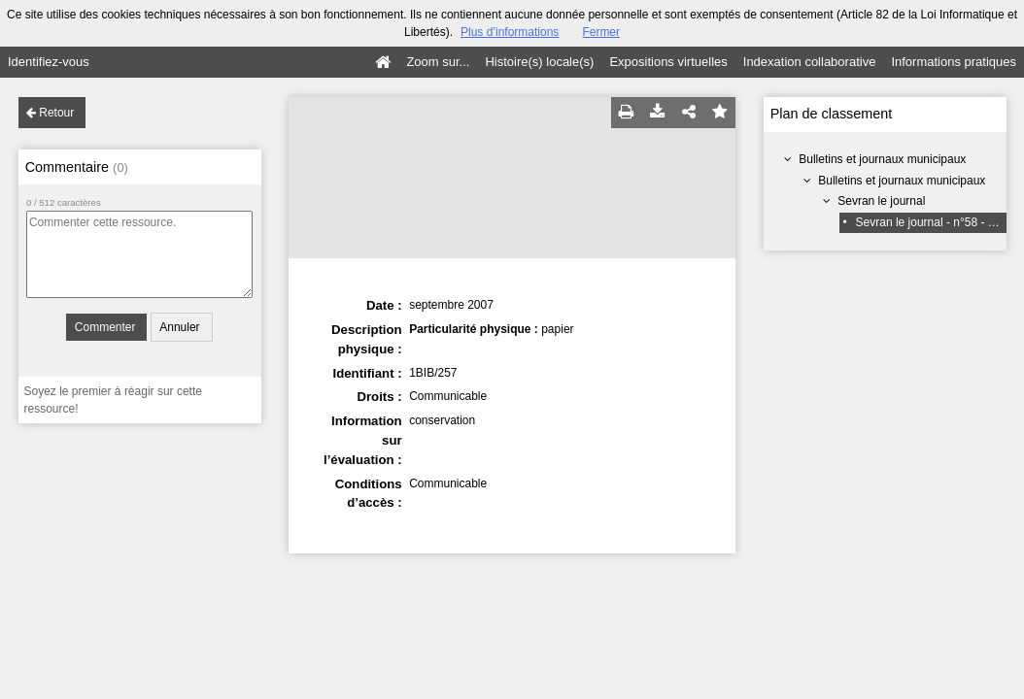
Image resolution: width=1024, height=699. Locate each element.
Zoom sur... (437, 61)
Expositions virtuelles (668, 61)
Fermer (601, 32)
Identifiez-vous (48, 61)
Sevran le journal (881, 201)
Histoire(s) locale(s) (539, 61)
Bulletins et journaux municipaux (882, 159)
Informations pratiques (953, 61)
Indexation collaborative (809, 61)
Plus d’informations (510, 32)
